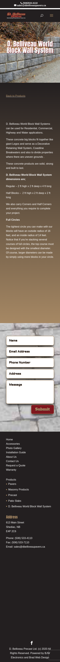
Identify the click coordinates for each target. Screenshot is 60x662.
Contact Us (12, 461)
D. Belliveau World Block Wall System (29, 506)
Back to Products (15, 95)
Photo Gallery (14, 448)
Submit (42, 409)
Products (11, 479)
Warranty (11, 469)
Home (9, 439)
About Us (11, 457)
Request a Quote (15, 465)
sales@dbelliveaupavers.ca (29, 546)
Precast (12, 495)
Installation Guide (16, 452)
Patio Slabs (14, 500)
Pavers (12, 484)
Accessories (13, 443)
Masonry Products (18, 489)
